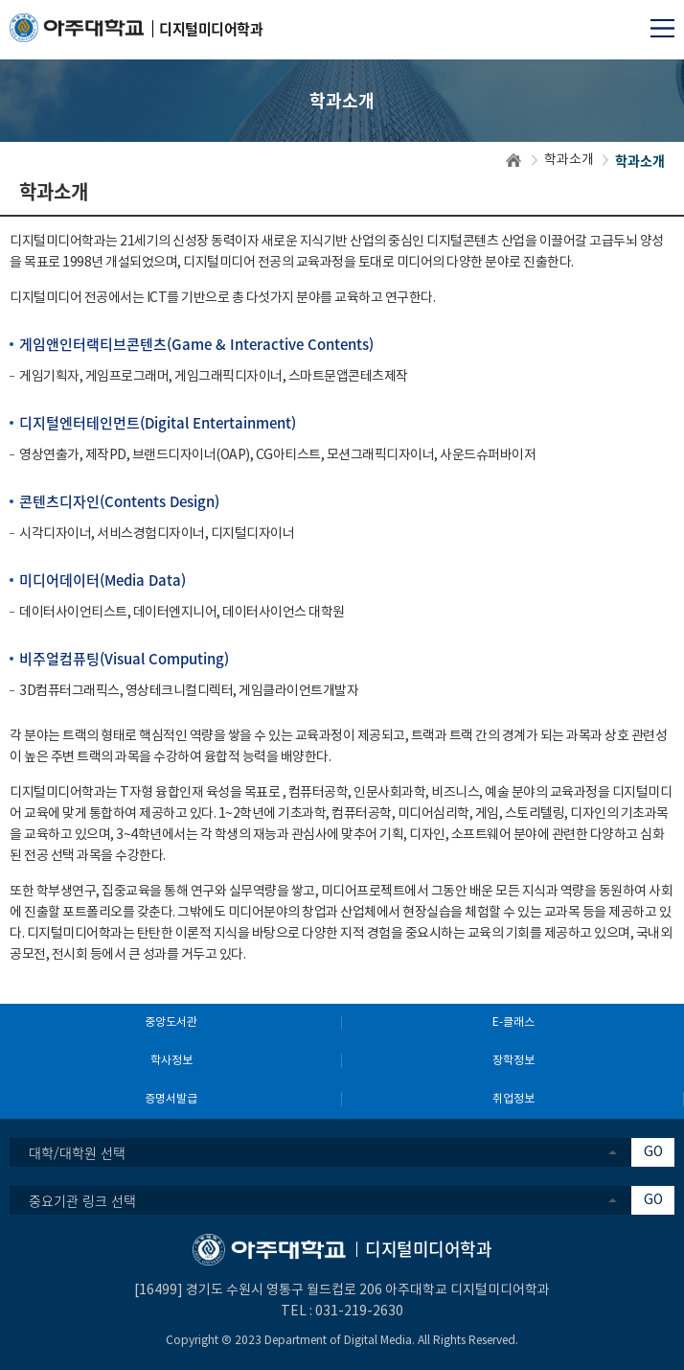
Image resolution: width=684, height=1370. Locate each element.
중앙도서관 (171, 1022)
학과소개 (569, 160)
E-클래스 (513, 1022)
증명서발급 (171, 1099)
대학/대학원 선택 (77, 1152)
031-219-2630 (359, 1311)
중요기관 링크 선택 (82, 1200)
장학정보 (513, 1061)
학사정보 (171, 1061)
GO (653, 1152)
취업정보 (513, 1099)
